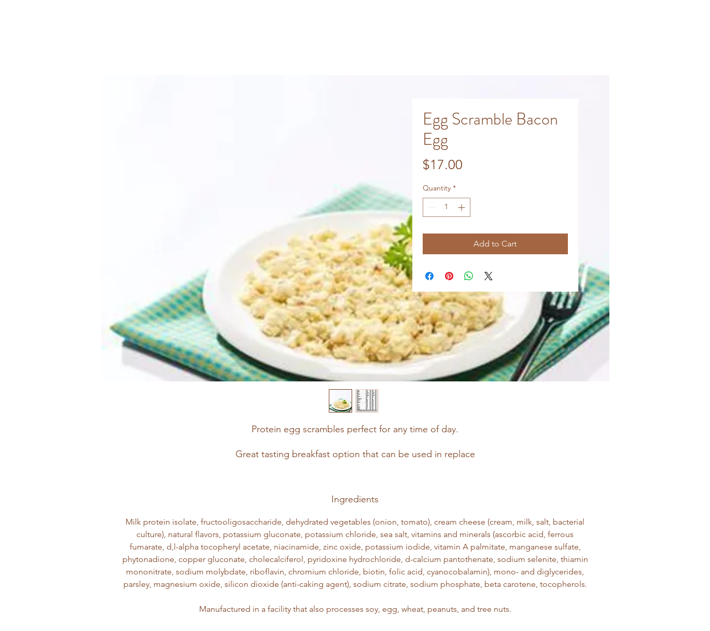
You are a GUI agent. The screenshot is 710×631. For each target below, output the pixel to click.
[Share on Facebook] (429, 276)
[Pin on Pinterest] (449, 276)
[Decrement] (430, 207)
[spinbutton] (446, 207)
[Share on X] (488, 276)
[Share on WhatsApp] (469, 276)
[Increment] (462, 207)
